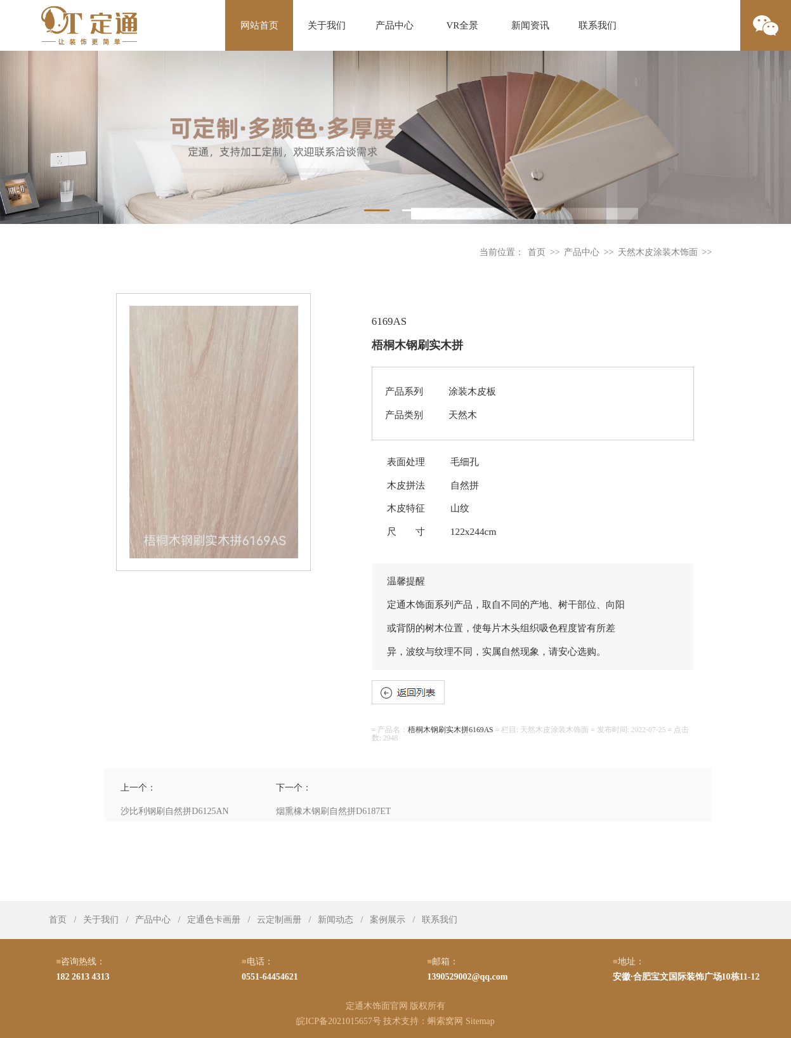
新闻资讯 (530, 25)
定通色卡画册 (213, 919)
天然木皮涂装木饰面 (658, 252)
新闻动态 (335, 919)
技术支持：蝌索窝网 (423, 1021)
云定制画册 (279, 919)
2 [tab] (415, 210)
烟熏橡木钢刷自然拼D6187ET (333, 811)
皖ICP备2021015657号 (338, 1021)
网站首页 (259, 25)
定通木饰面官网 (377, 1006)
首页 (537, 252)
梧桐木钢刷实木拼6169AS (450, 730)
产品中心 (395, 25)
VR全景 (463, 25)
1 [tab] (376, 210)
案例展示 (387, 919)
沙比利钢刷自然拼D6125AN (174, 811)
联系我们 (598, 25)
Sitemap (480, 1021)
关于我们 (327, 25)
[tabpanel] (395, 137)
